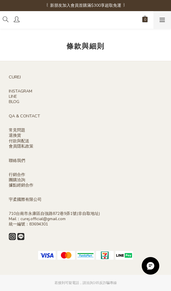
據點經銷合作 (21, 185)
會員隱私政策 (21, 146)
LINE (13, 96)
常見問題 (17, 130)
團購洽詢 (17, 180)
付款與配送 (19, 141)
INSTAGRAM (20, 91)
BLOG (14, 102)
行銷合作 (17, 174)
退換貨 (15, 135)
